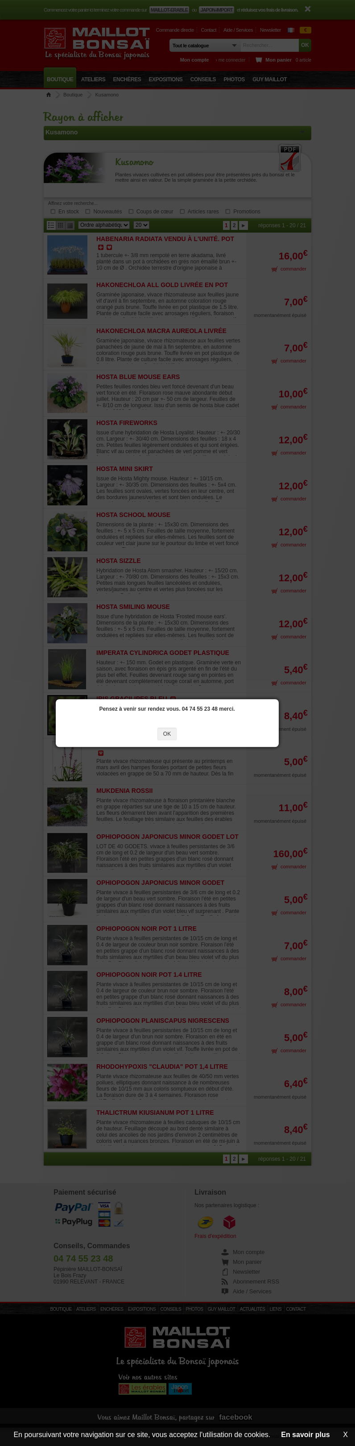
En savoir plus (305, 1434)
